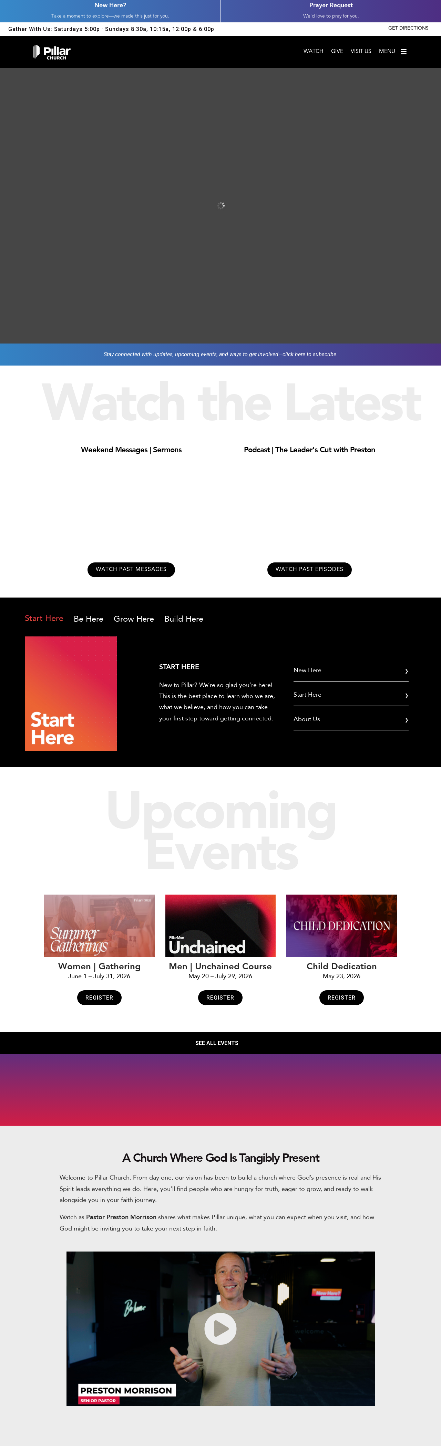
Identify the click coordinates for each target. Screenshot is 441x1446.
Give (337, 51)
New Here (307, 670)
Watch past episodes (309, 569)
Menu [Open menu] (393, 52)
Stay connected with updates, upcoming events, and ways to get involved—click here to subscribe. (221, 354)
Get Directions (408, 28)
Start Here (44, 619)
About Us (307, 719)
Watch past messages (131, 569)
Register (99, 997)
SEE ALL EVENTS (216, 1043)
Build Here (183, 619)
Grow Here (134, 619)
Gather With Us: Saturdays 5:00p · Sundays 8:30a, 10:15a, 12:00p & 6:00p (111, 29)
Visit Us (361, 51)
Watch (314, 51)
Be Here (88, 619)
